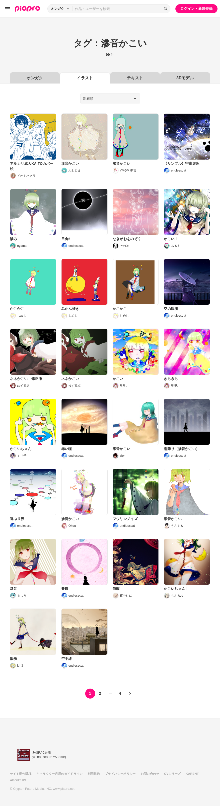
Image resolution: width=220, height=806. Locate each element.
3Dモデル (185, 78)
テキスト (135, 78)
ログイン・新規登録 (196, 8)
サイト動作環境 (20, 774)
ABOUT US (18, 780)
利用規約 (94, 774)
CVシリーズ (172, 774)
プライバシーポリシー (120, 774)
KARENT (192, 774)
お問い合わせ (150, 774)
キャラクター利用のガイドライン (59, 774)
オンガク (35, 78)
